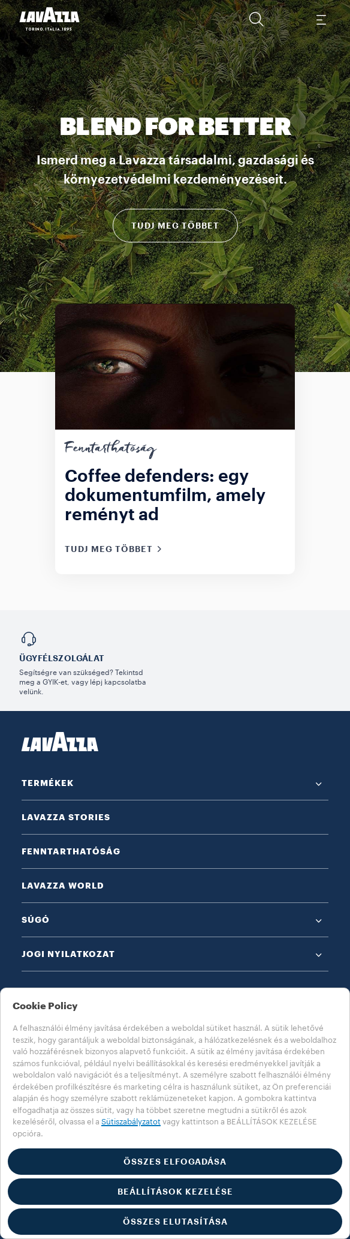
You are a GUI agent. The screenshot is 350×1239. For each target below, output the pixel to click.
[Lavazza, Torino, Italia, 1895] (50, 19)
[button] (256, 19)
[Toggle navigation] (320, 19)
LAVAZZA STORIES (66, 817)
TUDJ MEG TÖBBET (175, 225)
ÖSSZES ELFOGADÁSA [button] (175, 1161)
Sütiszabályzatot (131, 1122)
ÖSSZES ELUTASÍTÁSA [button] (175, 1221)
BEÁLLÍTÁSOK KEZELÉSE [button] (175, 1191)
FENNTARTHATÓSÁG (71, 851)
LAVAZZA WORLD (63, 885)
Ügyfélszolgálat (61, 658)
